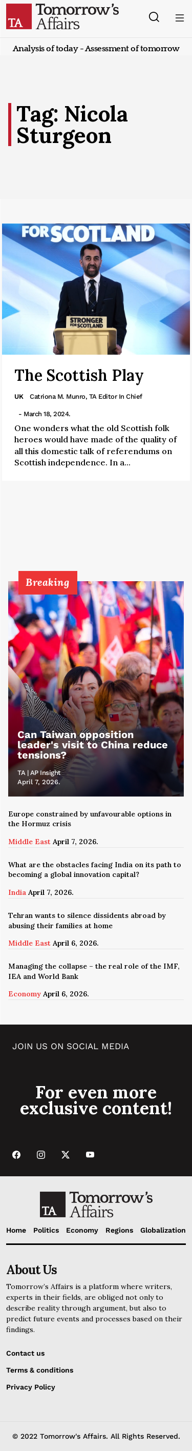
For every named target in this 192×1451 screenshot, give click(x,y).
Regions (119, 1230)
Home (16, 1230)
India (17, 892)
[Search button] (154, 16)
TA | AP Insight (39, 772)
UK (19, 396)
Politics (46, 1230)
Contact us (25, 1353)
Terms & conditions (39, 1370)
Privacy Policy (30, 1387)
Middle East (29, 841)
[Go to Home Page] (62, 16)
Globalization (163, 1230)
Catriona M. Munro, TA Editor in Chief (86, 396)
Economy (24, 993)
